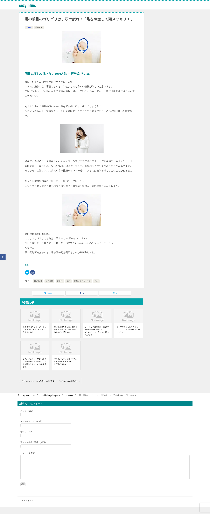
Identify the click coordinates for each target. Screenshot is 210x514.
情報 (68, 281)
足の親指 (49, 281)
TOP (28, 395)
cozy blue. (28, 5)
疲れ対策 (38, 27)
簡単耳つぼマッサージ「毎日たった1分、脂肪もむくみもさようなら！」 (34, 329)
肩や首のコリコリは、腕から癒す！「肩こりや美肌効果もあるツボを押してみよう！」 (65, 329)
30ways (29, 27)
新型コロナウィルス (82, 281)
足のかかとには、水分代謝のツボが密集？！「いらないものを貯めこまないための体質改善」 (34, 363)
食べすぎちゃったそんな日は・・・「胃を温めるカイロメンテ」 (128, 329)
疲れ (96, 281)
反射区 (60, 281)
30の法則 (38, 281)
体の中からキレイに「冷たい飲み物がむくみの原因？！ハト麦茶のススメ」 (65, 361)
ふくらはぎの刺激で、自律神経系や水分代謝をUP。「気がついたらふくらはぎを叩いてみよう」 (97, 331)
